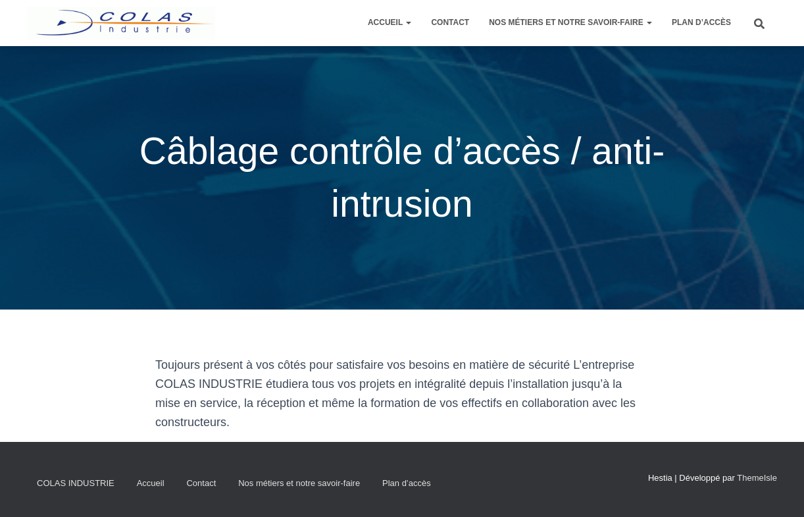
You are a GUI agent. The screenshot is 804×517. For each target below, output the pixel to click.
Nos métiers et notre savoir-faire (570, 22)
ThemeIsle (757, 478)
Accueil (389, 22)
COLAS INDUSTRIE (75, 483)
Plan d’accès (701, 22)
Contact (450, 22)
